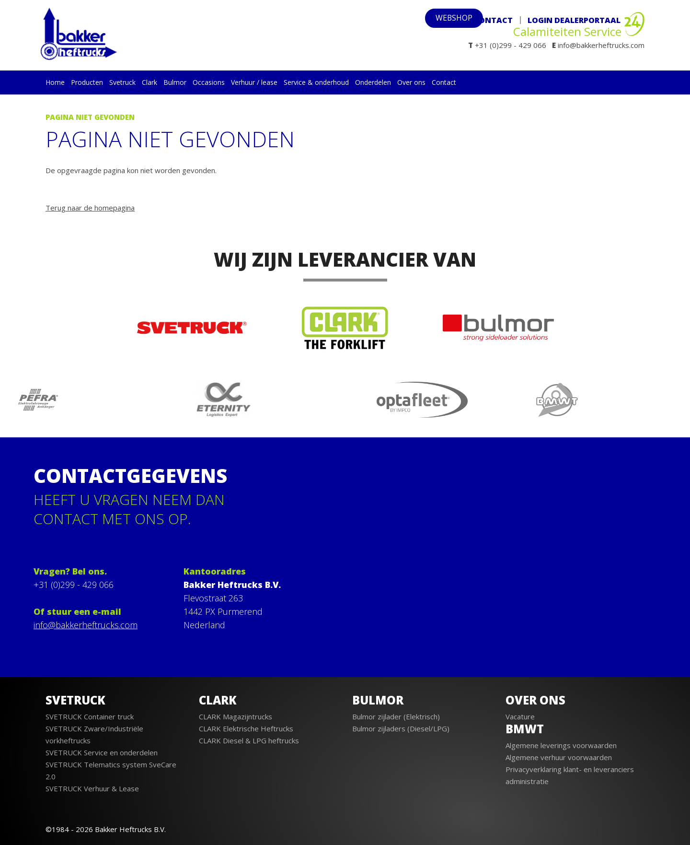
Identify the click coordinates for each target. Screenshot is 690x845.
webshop (438, 20)
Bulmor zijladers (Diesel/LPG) (400, 728)
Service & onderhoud (316, 82)
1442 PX (199, 611)
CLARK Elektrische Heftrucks (246, 728)
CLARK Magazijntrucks (235, 716)
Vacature (520, 716)
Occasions (209, 82)
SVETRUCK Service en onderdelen (102, 752)
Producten (87, 82)
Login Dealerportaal (574, 20)
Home (55, 82)
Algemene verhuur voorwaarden (559, 757)
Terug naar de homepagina (90, 207)
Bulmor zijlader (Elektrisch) (396, 716)
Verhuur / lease (254, 82)
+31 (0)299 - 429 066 (74, 584)
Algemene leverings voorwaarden (561, 745)
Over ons (411, 82)
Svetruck (122, 82)
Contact (493, 19)
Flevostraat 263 (213, 598)
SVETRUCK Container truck (90, 716)
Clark (149, 82)
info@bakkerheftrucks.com (86, 625)
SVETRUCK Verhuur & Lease (92, 788)
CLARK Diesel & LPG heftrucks (249, 740)
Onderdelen (373, 82)
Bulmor (174, 82)
